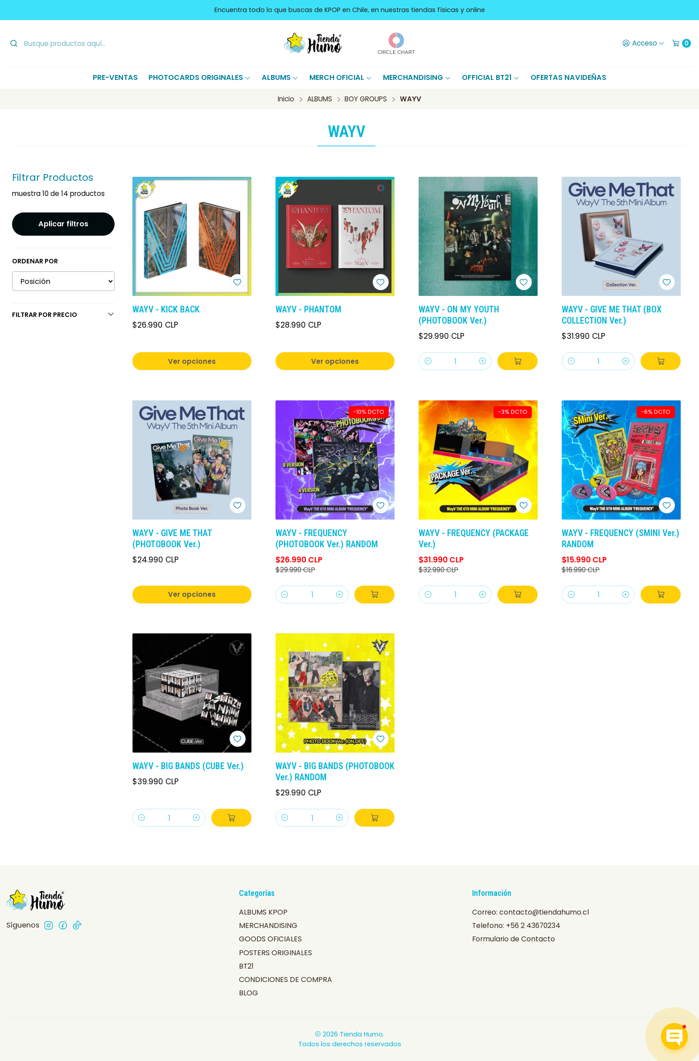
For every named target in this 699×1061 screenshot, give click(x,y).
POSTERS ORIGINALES (275, 953)
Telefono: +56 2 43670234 (516, 925)
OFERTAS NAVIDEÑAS (568, 77)
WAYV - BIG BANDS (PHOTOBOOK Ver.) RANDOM (335, 771)
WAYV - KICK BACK (166, 309)
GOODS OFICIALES (270, 939)
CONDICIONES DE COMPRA (285, 979)
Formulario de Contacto (513, 939)
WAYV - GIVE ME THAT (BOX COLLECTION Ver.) (612, 315)
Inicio (286, 99)
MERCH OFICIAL (340, 77)
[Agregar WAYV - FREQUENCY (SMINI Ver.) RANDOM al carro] (661, 594)
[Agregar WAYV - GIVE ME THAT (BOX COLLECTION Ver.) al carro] (661, 361)
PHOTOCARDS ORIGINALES (199, 77)
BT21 (246, 966)
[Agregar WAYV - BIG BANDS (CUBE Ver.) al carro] (231, 818)
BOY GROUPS (366, 99)
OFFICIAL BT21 (491, 77)
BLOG (248, 993)
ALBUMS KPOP (263, 912)
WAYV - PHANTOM (308, 309)
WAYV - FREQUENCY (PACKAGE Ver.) (474, 538)
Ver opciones (192, 361)
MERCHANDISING (417, 77)
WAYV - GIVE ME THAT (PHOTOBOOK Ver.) (172, 538)
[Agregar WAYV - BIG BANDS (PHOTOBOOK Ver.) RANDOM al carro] (374, 818)
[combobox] (82, 43)
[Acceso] (643, 43)
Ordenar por (35, 261)
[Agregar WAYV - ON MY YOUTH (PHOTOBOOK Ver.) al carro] (518, 361)
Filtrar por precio (63, 314)
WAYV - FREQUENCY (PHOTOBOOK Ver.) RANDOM (326, 538)
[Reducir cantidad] (427, 361)
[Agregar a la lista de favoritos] (238, 282)
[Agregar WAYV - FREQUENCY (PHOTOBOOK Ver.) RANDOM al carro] (374, 594)
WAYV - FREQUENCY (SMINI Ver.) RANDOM (620, 538)
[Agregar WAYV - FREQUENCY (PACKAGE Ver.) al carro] (518, 594)
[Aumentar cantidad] (482, 361)
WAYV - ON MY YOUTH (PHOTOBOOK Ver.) (459, 315)
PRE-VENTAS (115, 77)
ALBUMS (280, 77)
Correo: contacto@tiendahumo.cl (530, 912)
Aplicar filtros (63, 224)
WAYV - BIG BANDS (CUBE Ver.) (188, 766)
